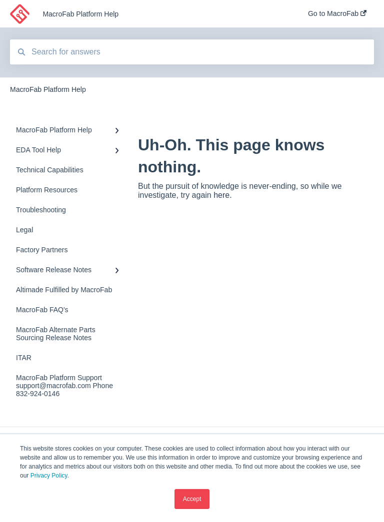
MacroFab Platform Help (80, 14)
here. (223, 195)
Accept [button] (192, 499)
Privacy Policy (49, 475)
